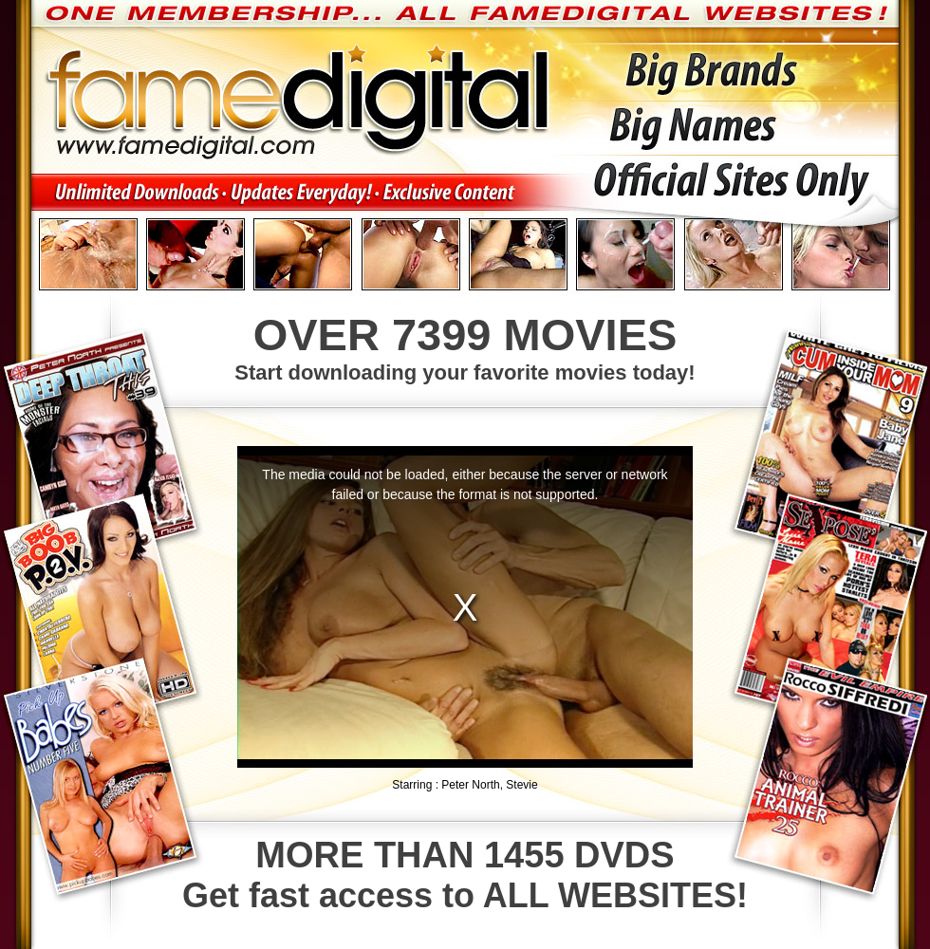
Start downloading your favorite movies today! (465, 346)
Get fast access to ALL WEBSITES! (465, 875)
